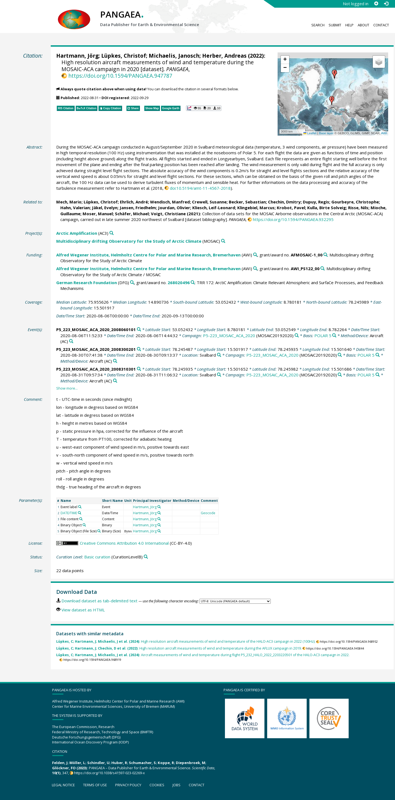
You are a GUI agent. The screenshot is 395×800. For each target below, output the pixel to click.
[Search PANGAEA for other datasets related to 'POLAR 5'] (334, 336)
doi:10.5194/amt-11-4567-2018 (200, 188)
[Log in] (386, 3)
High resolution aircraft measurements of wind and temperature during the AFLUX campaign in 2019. (179, 648)
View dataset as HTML (83, 609)
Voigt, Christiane (168, 213)
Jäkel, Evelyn (104, 207)
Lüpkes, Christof (123, 55)
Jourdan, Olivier (174, 207)
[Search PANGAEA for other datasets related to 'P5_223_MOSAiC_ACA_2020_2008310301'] (139, 369)
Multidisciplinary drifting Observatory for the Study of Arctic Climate (128, 241)
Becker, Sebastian (247, 202)
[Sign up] (376, 3)
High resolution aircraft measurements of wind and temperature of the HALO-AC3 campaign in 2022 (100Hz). (185, 641)
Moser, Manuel (98, 213)
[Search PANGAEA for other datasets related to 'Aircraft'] (71, 341)
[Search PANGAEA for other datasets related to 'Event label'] (79, 506)
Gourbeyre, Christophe (355, 202)
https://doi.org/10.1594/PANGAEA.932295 (293, 219)
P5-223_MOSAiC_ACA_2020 (229, 335)
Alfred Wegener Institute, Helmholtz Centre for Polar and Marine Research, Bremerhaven (148, 255)
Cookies (156, 784)
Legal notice (63, 784)
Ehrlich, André (134, 202)
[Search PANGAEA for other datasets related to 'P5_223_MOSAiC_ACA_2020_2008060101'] (139, 330)
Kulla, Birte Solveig (326, 207)
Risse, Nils (358, 207)
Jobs (176, 784)
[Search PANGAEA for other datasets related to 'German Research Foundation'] (132, 283)
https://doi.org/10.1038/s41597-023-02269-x (109, 772)
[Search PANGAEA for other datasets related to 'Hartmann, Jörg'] (159, 506)
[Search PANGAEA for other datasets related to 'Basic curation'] (146, 557)
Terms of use (95, 784)
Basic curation (97, 557)
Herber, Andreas (224, 55)
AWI (384, 133)
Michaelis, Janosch (174, 55)
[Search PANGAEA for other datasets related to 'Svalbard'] (219, 355)
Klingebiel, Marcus (256, 207)
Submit (335, 25)
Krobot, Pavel (291, 207)
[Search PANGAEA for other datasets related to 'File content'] (81, 519)
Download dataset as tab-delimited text (99, 600)
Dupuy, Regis (316, 202)
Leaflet (310, 133)
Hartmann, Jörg (77, 55)
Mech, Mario (68, 202)
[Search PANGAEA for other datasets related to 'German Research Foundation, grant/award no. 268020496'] (193, 283)
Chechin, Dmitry (284, 202)
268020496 (179, 282)
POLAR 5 (322, 335)
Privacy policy (128, 784)
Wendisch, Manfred (170, 202)
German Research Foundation (86, 282)
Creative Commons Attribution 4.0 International (124, 543)
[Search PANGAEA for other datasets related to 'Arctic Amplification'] (111, 233)
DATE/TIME (69, 513)
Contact (381, 25)
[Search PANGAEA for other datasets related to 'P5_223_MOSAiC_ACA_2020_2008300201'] (139, 349)
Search (318, 25)
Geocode (208, 513)
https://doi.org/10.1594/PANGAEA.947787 (120, 75)
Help (349, 25)
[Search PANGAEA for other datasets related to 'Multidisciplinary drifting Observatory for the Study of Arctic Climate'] (223, 241)
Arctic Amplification (76, 233)
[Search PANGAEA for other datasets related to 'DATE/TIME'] (79, 512)
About (363, 25)
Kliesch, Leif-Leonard (213, 207)
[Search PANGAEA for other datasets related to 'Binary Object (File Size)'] (99, 531)
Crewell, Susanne (209, 202)
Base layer (326, 133)
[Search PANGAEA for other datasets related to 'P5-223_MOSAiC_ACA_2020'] (297, 336)
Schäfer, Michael (132, 213)
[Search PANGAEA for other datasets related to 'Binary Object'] (84, 525)
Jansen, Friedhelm (138, 207)
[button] (331, 100)
